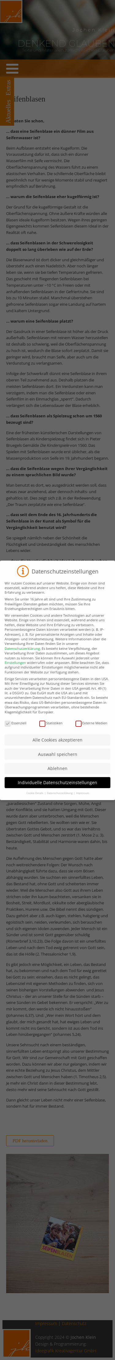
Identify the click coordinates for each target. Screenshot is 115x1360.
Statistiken (51, 730)
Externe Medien (91, 730)
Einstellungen (15, 670)
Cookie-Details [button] (35, 801)
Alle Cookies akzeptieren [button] (57, 748)
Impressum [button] (82, 801)
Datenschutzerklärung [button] (60, 801)
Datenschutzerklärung (22, 656)
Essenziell (15, 730)
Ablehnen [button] (57, 776)
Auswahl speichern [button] (57, 762)
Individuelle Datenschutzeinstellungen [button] (57, 790)
